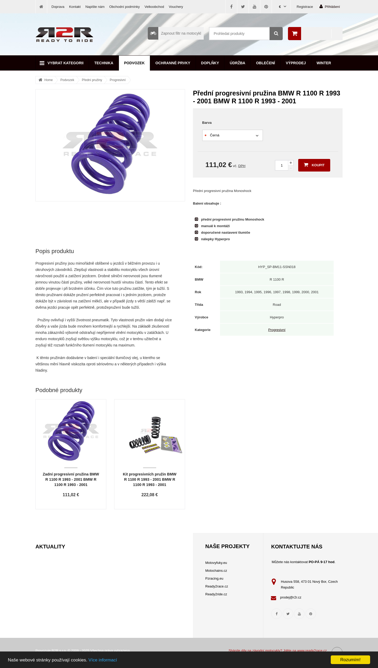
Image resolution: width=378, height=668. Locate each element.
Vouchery (176, 7)
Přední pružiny (92, 80)
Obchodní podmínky (124, 7)
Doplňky (210, 63)
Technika (103, 63)
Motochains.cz (216, 571)
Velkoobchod (154, 7)
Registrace (305, 7)
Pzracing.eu (214, 578)
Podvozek (134, 63)
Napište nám (94, 7)
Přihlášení (329, 6)
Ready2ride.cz (216, 594)
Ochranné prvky (172, 63)
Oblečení (265, 63)
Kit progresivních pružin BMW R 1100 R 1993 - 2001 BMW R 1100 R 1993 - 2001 (149, 479)
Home (48, 80)
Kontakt (75, 7)
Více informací (102, 660)
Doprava (57, 7)
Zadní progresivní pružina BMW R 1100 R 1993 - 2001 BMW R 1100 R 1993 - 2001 (71, 479)
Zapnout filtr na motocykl (174, 33)
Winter (324, 63)
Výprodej (296, 63)
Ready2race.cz (216, 586)
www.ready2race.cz (312, 651)
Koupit (314, 164)
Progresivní (118, 80)
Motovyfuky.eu (216, 563)
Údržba (237, 63)
